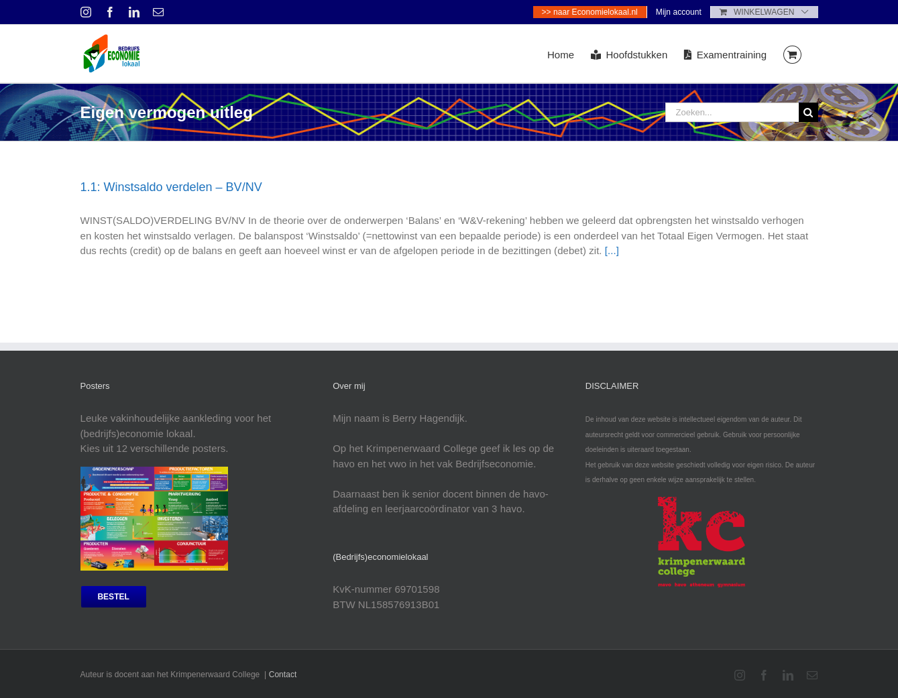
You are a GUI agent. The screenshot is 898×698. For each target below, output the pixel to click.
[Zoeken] (808, 112)
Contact (283, 674)
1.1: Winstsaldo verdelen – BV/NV (171, 187)
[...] (612, 250)
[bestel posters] (113, 596)
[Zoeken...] (732, 112)
